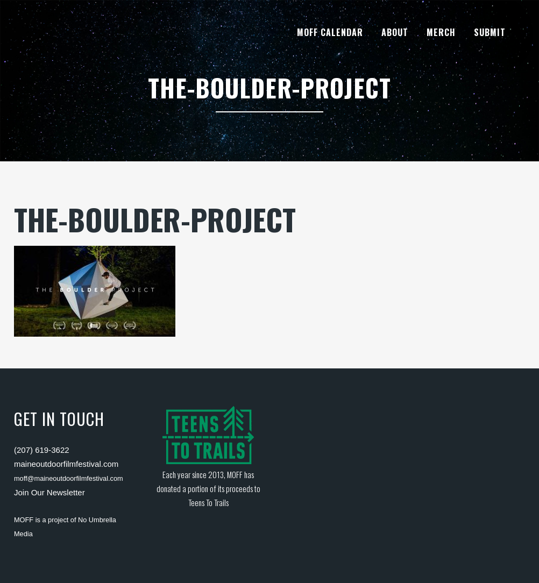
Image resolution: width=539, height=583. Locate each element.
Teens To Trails (208, 502)
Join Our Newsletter (49, 492)
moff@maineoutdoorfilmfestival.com (68, 478)
